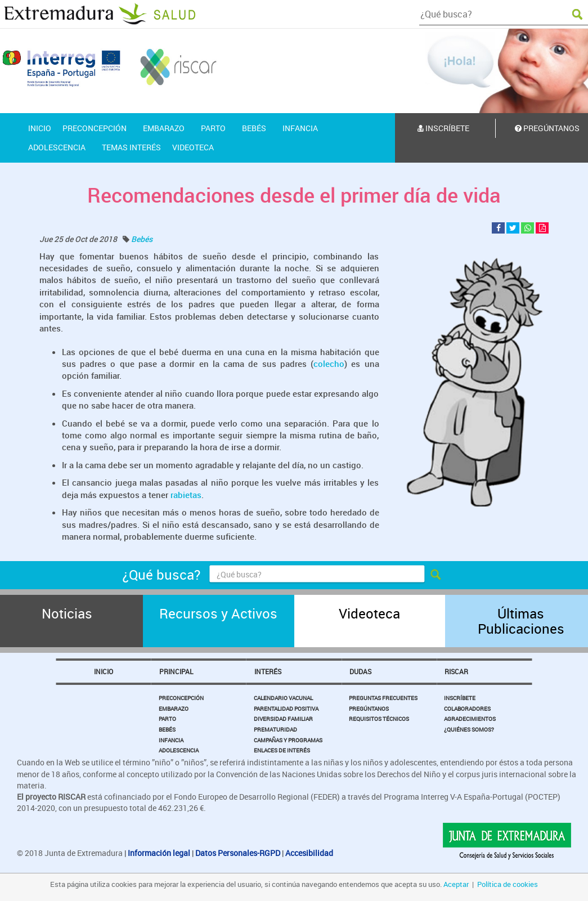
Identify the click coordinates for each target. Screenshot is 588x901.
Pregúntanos (369, 708)
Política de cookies (507, 884)
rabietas (185, 494)
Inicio (103, 671)
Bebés (141, 239)
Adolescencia (179, 750)
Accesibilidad (309, 853)
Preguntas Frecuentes (383, 698)
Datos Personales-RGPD (237, 853)
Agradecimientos (470, 719)
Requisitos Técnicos (379, 719)
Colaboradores (467, 708)
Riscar (456, 671)
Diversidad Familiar (283, 719)
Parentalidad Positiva (286, 708)
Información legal (159, 853)
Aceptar (456, 884)
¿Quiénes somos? (469, 729)
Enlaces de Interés (282, 750)
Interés (267, 671)
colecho (328, 363)
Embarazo (173, 708)
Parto (167, 719)
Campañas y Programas (288, 740)
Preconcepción (181, 698)
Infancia (171, 740)
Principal (176, 671)
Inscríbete (443, 128)
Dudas (360, 671)
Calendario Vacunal (283, 698)
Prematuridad (275, 729)
